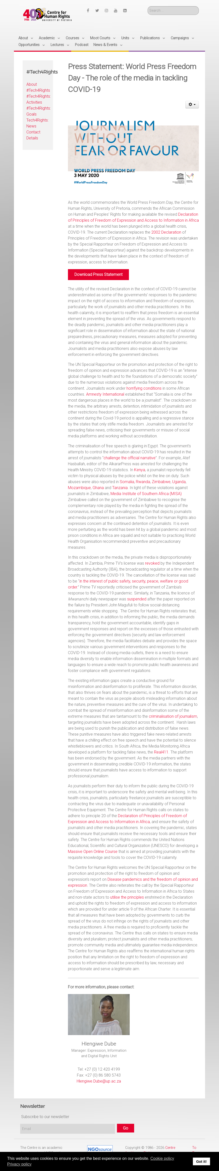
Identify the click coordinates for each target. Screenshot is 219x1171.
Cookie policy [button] (162, 1158)
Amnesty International (105, 394)
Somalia (127, 481)
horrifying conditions (144, 388)
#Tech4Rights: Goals (37, 111)
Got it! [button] (201, 1162)
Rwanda (143, 481)
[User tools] (192, 104)
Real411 (161, 752)
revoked (152, 563)
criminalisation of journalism (173, 716)
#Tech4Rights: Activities (37, 99)
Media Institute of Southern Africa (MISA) (146, 493)
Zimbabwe (161, 481)
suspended (136, 599)
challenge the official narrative (130, 458)
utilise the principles (127, 897)
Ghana (98, 487)
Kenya (139, 469)
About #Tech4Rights (37, 87)
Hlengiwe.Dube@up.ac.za (99, 1081)
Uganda (179, 481)
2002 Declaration (166, 232)
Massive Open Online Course (92, 851)
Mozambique (79, 487)
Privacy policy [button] (19, 1164)
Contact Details (33, 135)
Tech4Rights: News (37, 123)
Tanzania (120, 487)
